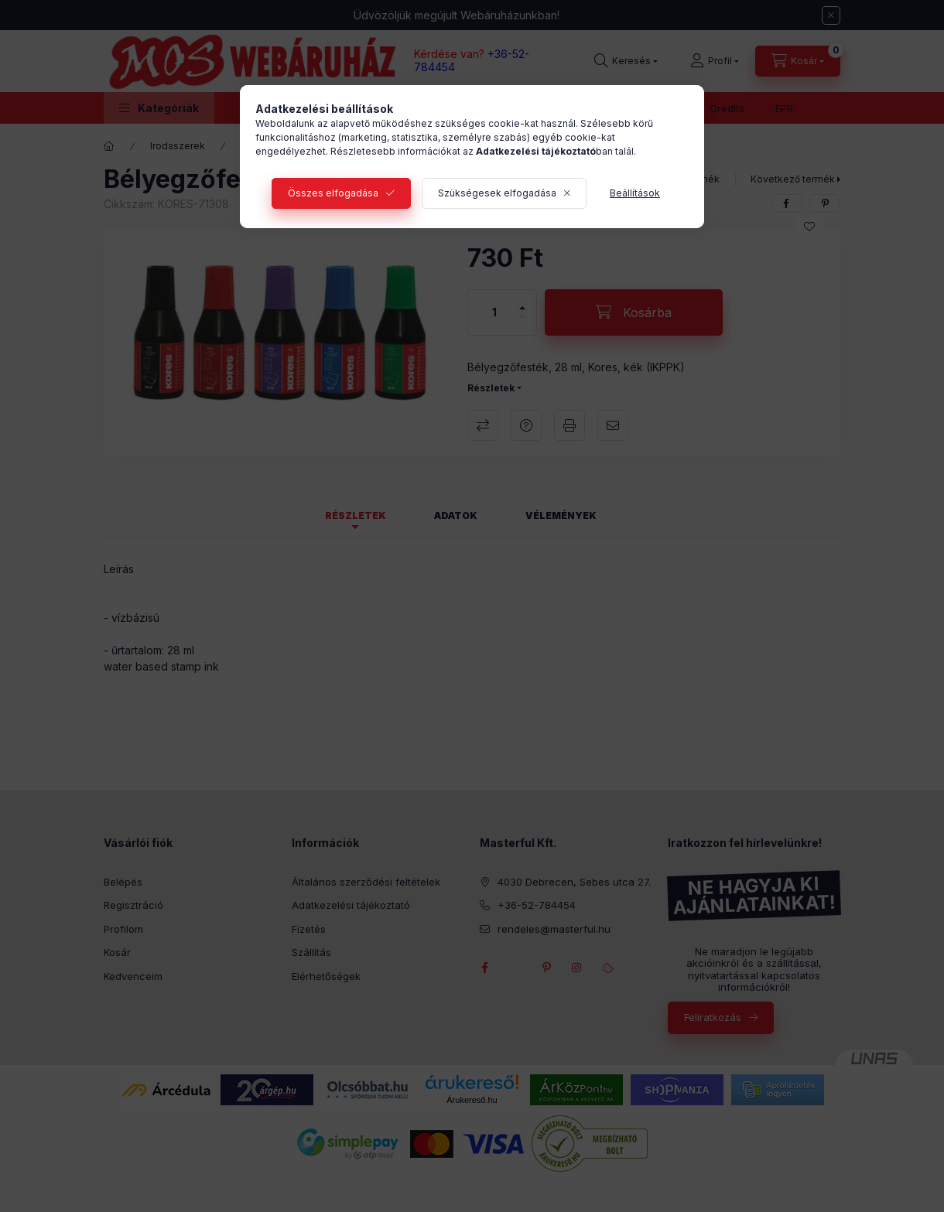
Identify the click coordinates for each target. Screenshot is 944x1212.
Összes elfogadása (333, 193)
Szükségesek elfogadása (497, 193)
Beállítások (635, 193)
